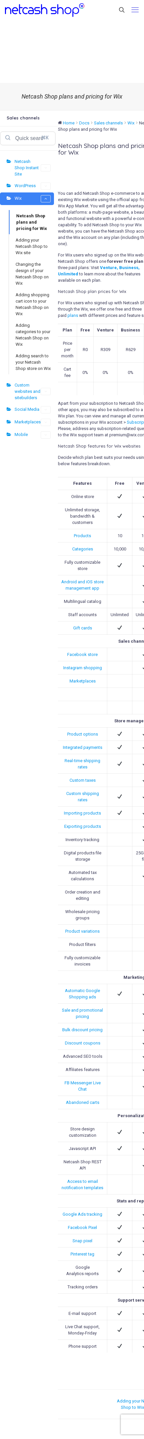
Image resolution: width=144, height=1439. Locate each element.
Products (82, 535)
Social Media (33, 409)
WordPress (33, 186)
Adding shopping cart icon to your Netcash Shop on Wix (32, 304)
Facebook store (82, 654)
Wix (33, 198)
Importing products (82, 813)
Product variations (82, 931)
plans (73, 315)
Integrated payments (82, 747)
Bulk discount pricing (82, 1029)
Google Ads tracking (82, 1214)
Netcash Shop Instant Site (33, 168)
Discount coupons (82, 1043)
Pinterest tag (82, 1254)
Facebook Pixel (82, 1227)
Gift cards (82, 627)
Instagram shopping (82, 667)
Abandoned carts (82, 1102)
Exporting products (82, 826)
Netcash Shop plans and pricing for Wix (31, 222)
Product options (82, 734)
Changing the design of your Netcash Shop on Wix (32, 274)
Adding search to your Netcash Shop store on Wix (33, 362)
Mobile (33, 435)
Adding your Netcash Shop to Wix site (32, 246)
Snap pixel (82, 1240)
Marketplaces (33, 422)
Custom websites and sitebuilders (33, 391)
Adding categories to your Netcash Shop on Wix (33, 335)
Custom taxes (83, 780)
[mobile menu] (135, 10)
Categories (82, 548)
